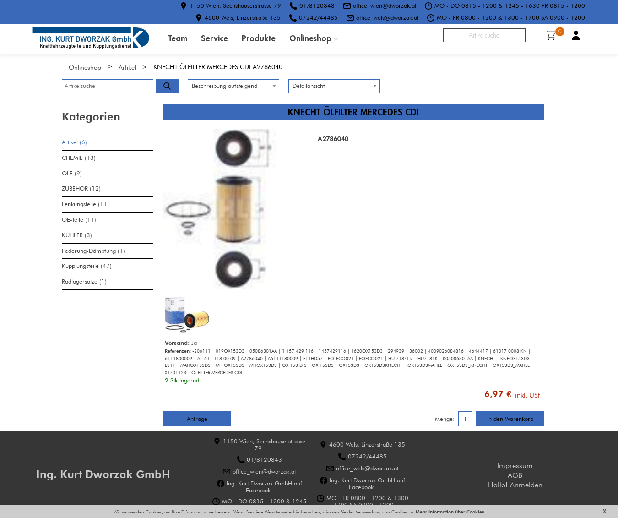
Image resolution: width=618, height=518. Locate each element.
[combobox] (233, 86)
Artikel (127, 67)
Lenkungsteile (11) (85, 204)
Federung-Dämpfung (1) (93, 250)
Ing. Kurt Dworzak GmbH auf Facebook (264, 486)
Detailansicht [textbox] (309, 85)
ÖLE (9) (72, 173)
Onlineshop (310, 38)
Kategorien (91, 116)
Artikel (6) (74, 142)
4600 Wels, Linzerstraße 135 (243, 17)
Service (214, 38)
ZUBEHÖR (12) (81, 188)
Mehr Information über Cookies (449, 511)
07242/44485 (318, 17)
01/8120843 (317, 5)
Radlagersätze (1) (84, 281)
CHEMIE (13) (79, 157)
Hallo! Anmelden (515, 484)
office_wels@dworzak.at (387, 17)
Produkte (259, 38)
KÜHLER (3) (77, 235)
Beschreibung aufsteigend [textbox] (224, 85)
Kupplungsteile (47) (87, 265)
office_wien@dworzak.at (384, 5)
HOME (90, 39)
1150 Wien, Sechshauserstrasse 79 (235, 5)
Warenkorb (553, 34)
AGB (515, 475)
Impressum (515, 465)
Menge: (445, 419)
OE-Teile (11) (79, 219)
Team (177, 38)
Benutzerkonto (575, 35)
